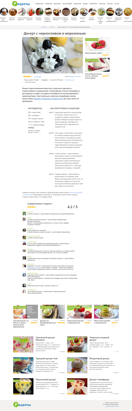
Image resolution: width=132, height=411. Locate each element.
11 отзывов (37, 76)
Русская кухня (69, 80)
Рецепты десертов (91, 39)
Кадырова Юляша (75, 76)
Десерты (57, 4)
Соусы (110, 4)
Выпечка (39, 4)
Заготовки (67, 4)
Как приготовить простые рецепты (21, 3)
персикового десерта (34, 267)
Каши (85, 4)
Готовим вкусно (22, 404)
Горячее (48, 4)
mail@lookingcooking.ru (112, 406)
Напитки (93, 4)
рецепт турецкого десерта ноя (49, 98)
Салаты (102, 4)
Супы (116, 4)
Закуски (77, 4)
